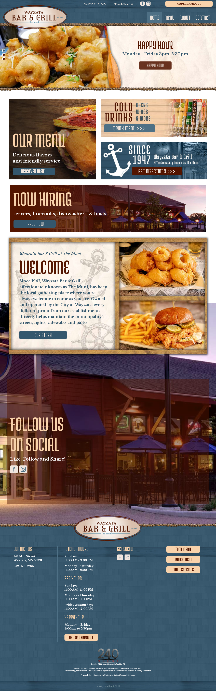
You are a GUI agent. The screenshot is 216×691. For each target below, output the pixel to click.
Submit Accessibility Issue (124, 675)
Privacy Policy (86, 675)
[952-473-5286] (123, 4)
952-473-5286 (24, 566)
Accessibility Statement (103, 675)
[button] (142, 4)
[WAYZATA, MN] (95, 4)
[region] (108, 55)
